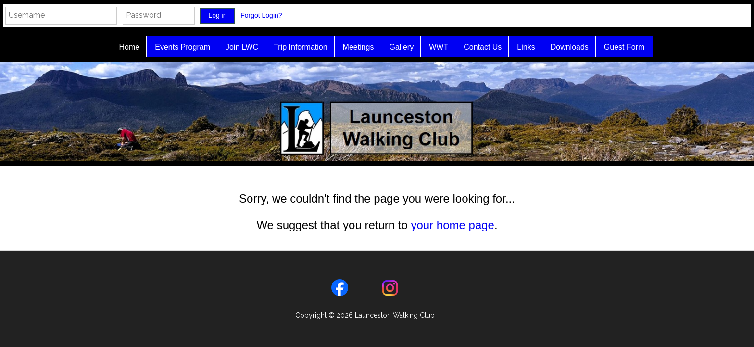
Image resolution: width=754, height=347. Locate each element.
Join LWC (237, 47)
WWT (433, 47)
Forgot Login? (262, 15)
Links (521, 47)
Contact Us (478, 47)
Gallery (397, 47)
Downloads (565, 47)
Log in (217, 15)
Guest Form (619, 47)
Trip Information (295, 47)
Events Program (177, 47)
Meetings (353, 47)
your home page (452, 224)
